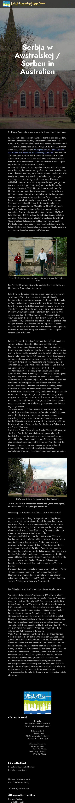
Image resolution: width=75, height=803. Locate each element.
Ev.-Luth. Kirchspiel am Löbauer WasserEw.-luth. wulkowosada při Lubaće (28, 4)
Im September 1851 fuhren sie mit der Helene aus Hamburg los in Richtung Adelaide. (36, 151)
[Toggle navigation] (70, 4)
